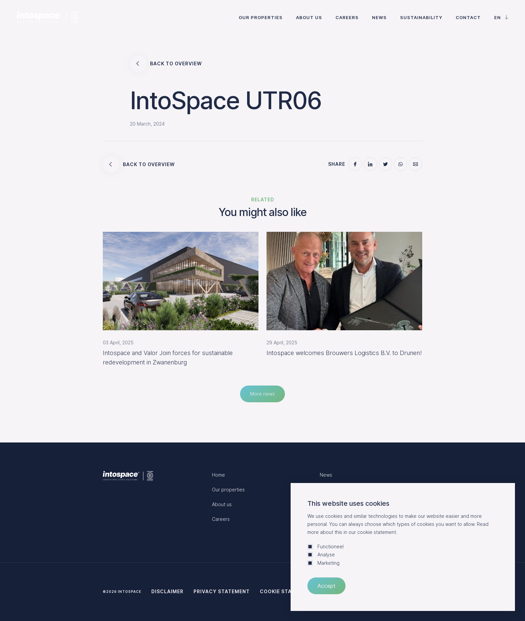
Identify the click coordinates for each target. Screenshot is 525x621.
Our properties (261, 17)
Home (218, 475)
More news (262, 394)
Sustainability (421, 17)
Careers (347, 17)
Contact (468, 17)
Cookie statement (286, 591)
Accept (326, 585)
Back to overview (166, 63)
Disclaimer (167, 591)
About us (309, 17)
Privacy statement (222, 591)
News (379, 17)
